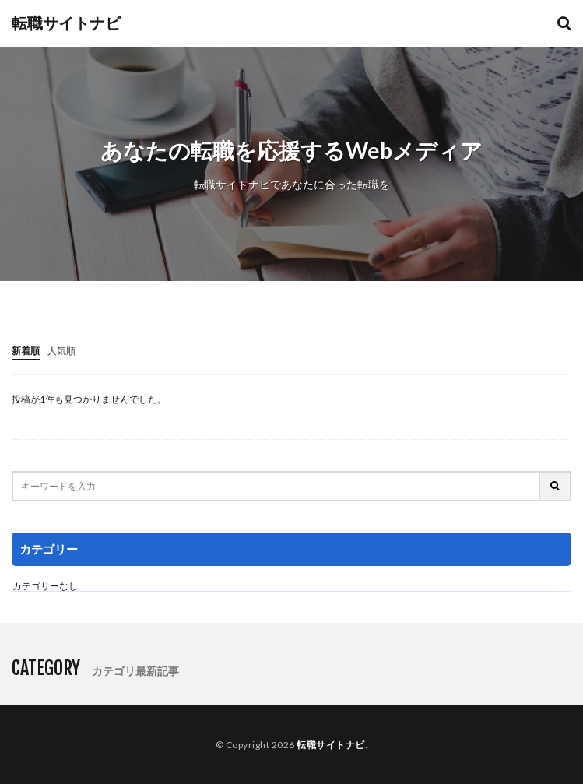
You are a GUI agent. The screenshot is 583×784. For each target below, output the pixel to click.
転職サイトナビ (66, 23)
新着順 (26, 351)
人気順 (61, 351)
